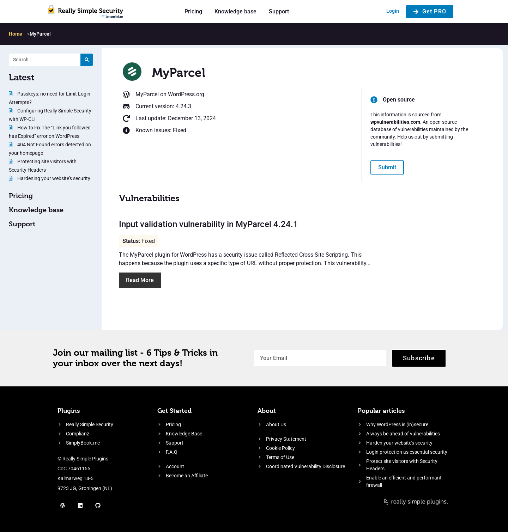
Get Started (174, 410)
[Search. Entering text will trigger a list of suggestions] (44, 60)
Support (279, 11)
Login (392, 11)
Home (15, 34)
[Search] (86, 60)
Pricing (193, 11)
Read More (140, 280)
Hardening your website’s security (53, 178)
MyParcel (147, 94)
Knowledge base (235, 11)
